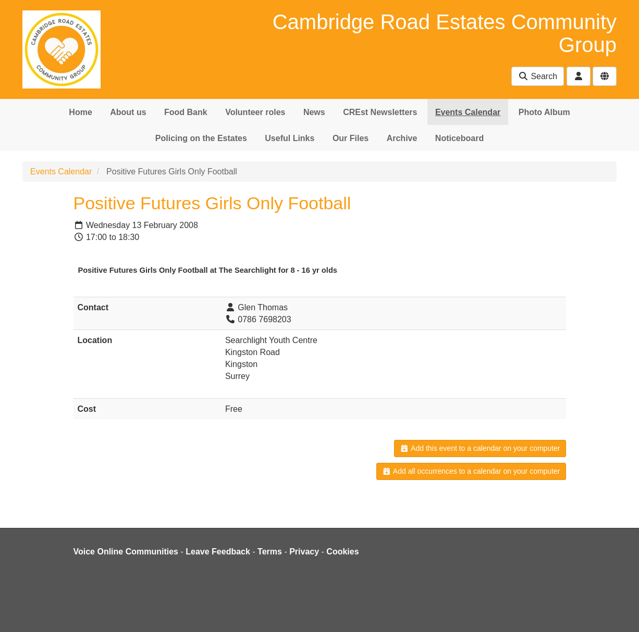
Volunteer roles (255, 112)
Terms (269, 551)
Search (537, 76)
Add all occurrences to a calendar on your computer (471, 471)
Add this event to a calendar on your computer (480, 448)
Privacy (304, 551)
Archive (402, 138)
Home (80, 112)
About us (128, 112)
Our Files (350, 138)
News (314, 112)
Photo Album (544, 112)
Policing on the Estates (201, 138)
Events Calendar (467, 112)
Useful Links (289, 138)
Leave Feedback (218, 551)
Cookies (342, 551)
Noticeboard (459, 138)
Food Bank (185, 112)
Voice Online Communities (126, 551)
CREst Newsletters (380, 112)
